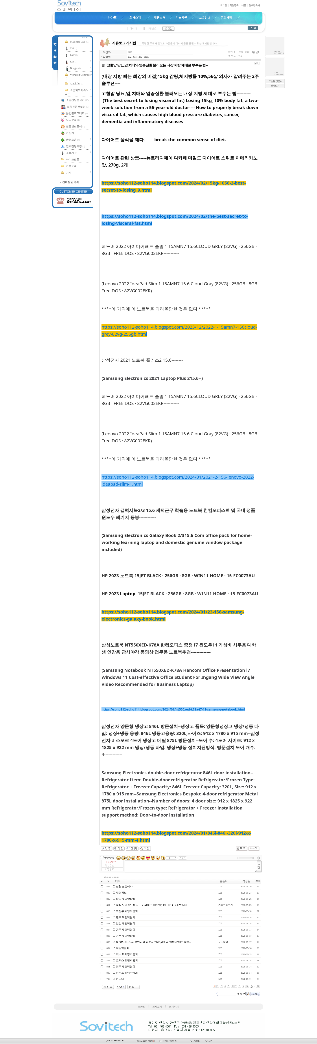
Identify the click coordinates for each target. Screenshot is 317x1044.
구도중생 (223, 941)
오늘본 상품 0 (275, 81)
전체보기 (275, 85)
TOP (208, 1041)
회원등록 (234, 5)
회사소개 (157, 1007)
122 (219, 886)
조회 (258, 881)
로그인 (223, 5)
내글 (243, 5)
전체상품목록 (168, 1041)
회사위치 (174, 1007)
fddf (130, 52)
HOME (141, 1007)
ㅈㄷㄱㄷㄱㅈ (225, 905)
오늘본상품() (145, 1041)
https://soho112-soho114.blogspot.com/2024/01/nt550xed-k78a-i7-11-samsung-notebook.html (173, 709)
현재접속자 (254, 5)
